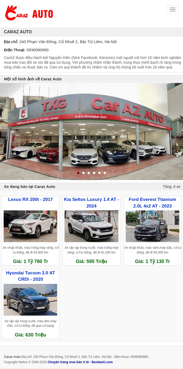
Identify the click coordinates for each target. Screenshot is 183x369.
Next (177, 131)
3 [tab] (89, 173)
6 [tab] (105, 173)
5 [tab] (99, 173)
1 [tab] (78, 173)
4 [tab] (94, 173)
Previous (6, 131)
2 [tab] (83, 173)
